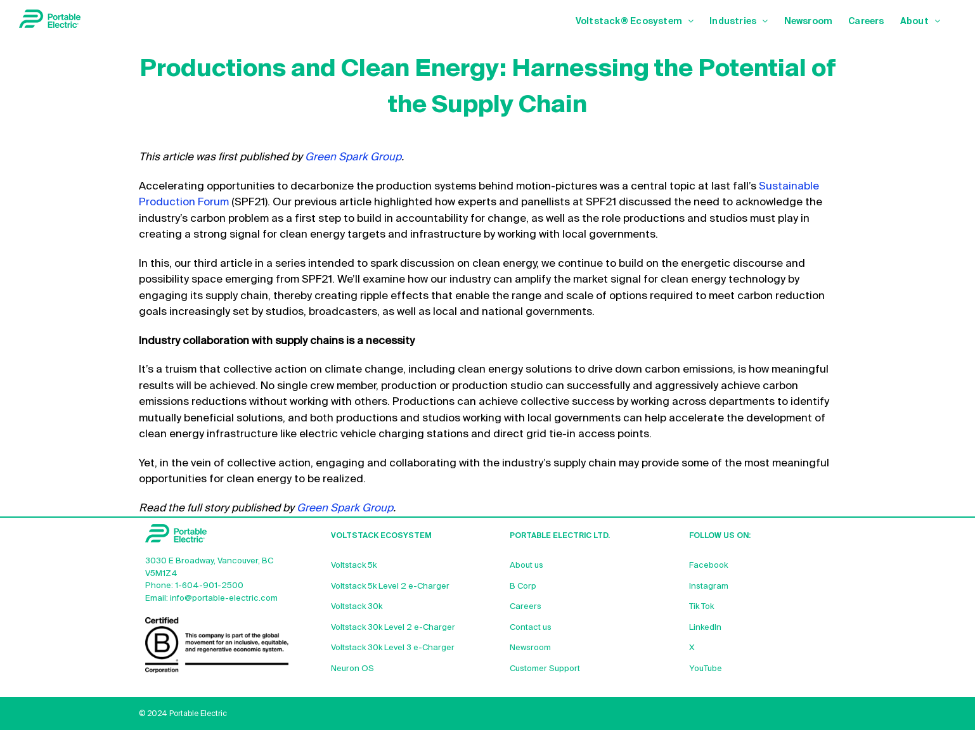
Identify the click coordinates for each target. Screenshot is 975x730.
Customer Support (545, 669)
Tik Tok (701, 607)
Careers (525, 607)
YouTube (705, 669)
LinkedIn (705, 628)
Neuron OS (352, 669)
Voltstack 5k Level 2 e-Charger (390, 586)
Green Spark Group (353, 157)
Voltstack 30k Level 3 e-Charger (393, 648)
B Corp (523, 586)
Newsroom (530, 648)
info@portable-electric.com (224, 598)
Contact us (531, 628)
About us (526, 565)
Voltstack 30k (356, 607)
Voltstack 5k (354, 565)
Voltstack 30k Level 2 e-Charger (393, 628)
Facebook (708, 565)
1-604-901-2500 (209, 586)
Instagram (708, 586)
